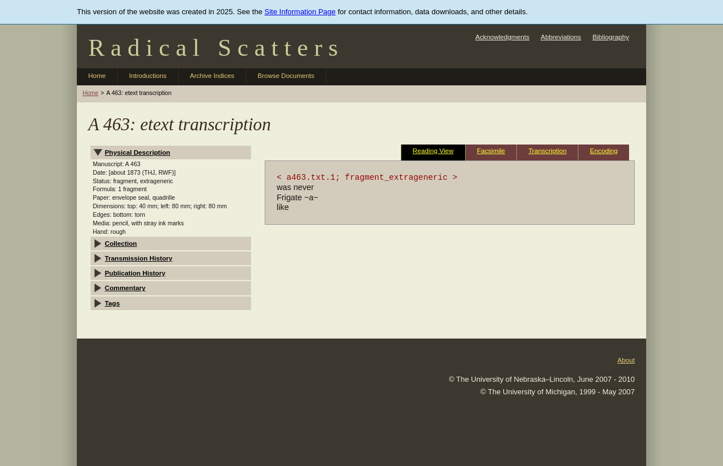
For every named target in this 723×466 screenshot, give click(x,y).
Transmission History (138, 258)
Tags (112, 303)
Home (97, 75)
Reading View (433, 150)
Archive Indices (212, 75)
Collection (121, 243)
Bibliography (611, 36)
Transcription (547, 150)
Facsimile (491, 150)
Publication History (135, 273)
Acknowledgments (502, 36)
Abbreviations (561, 36)
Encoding (604, 150)
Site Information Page (300, 11)
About (626, 360)
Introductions (148, 75)
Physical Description (137, 152)
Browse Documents (286, 75)
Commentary (125, 287)
